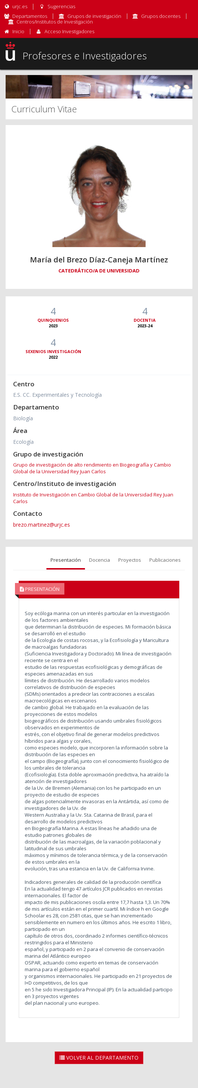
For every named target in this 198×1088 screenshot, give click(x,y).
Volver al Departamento (99, 1057)
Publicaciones (165, 560)
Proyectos (129, 560)
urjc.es (15, 6)
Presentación (66, 560)
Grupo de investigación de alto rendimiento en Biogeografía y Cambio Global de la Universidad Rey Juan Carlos (92, 468)
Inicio (18, 31)
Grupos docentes (160, 16)
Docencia (99, 560)
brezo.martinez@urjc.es (41, 524)
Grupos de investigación (94, 16)
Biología (23, 418)
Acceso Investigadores (69, 31)
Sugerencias (57, 6)
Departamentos (29, 16)
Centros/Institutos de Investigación (54, 21)
